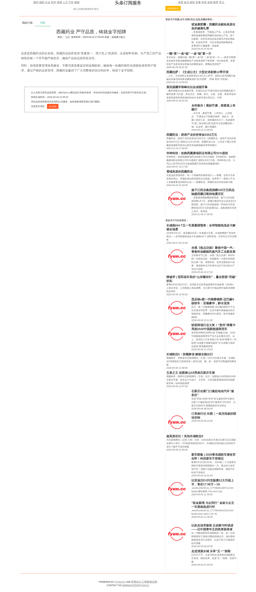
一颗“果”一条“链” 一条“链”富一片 (188, 53)
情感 (59, 2)
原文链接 (53, 106)
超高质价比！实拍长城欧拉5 (184, 436)
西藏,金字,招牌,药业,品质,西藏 (190, 19)
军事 (198, 2)
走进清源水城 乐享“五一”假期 (210, 551)
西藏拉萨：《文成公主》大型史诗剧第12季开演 (197, 72)
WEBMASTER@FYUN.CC (135, 585)
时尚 (53, 2)
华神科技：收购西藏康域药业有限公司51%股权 (197, 153)
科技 (204, 2)
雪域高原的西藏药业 (179, 171)
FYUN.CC (120, 582)
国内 (36, 2)
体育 (180, 2)
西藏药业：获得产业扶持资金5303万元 (191, 134)
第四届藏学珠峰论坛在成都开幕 (187, 87)
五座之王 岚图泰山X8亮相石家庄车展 (190, 372)
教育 (215, 2)
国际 (41, 2)
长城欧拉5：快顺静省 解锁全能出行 (189, 354)
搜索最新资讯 (173, 8)
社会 (47, 2)
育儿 (221, 2)
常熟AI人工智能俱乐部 (144, 581)
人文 (65, 2)
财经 (192, 2)
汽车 (71, 2)
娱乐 (186, 2)
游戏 (210, 2)
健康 (77, 2)
